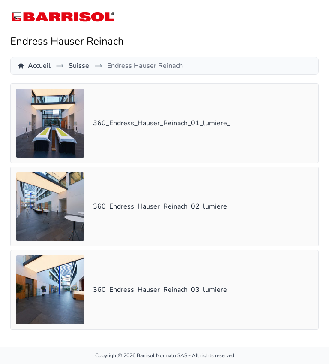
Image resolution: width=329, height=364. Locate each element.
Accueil (34, 65)
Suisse (79, 65)
